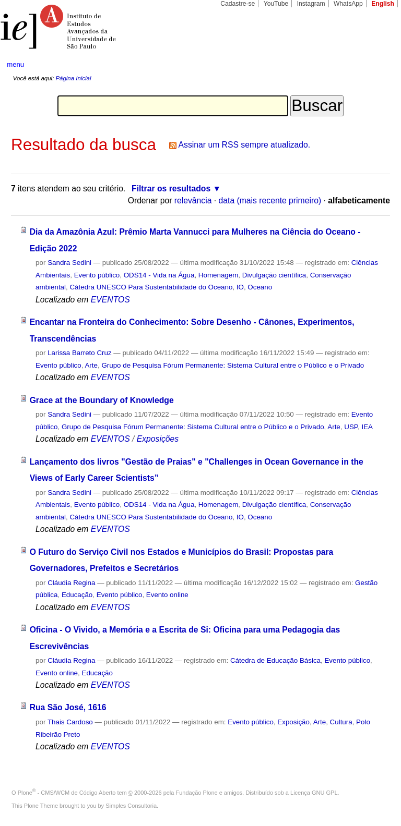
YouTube (276, 3)
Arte (91, 365)
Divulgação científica (274, 275)
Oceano (259, 287)
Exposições (158, 438)
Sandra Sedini (69, 262)
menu (15, 64)
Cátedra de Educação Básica (275, 660)
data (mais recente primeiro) (270, 200)
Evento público (97, 275)
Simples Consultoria (131, 806)
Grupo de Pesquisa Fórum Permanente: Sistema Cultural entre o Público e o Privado (232, 365)
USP (351, 427)
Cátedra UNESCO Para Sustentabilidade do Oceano (150, 287)
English (382, 3)
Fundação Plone (197, 792)
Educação (77, 595)
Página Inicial (73, 78)
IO (240, 287)
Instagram (311, 3)
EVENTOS (110, 299)
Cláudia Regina (71, 583)
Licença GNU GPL (313, 792)
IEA (367, 427)
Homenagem (218, 275)
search (373, 65)
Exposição (293, 722)
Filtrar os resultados (171, 188)
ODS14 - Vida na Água (159, 275)
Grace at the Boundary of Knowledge (102, 400)
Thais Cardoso (70, 722)
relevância (193, 200)
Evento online (167, 595)
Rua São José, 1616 (68, 707)
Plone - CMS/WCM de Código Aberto (67, 792)
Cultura (341, 722)
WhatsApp (348, 3)
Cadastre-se (237, 3)
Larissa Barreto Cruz (80, 353)
